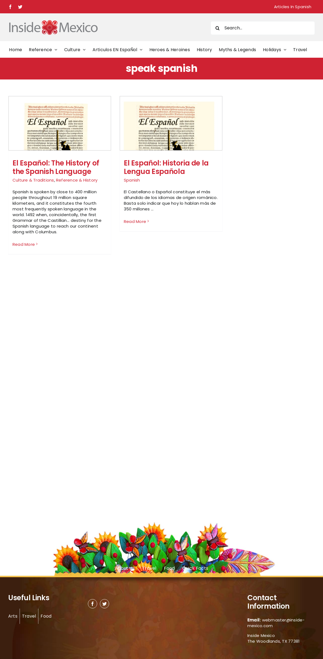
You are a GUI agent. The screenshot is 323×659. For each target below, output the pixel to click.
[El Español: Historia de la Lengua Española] (171, 147)
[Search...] (263, 28)
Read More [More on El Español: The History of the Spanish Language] (24, 244)
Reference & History (76, 180)
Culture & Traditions (33, 180)
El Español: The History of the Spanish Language (56, 167)
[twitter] (104, 603)
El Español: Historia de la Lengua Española (166, 167)
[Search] (217, 28)
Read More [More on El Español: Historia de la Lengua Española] (135, 244)
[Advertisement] (263, 177)
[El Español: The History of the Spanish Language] (60, 147)
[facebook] (92, 603)
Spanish (132, 180)
